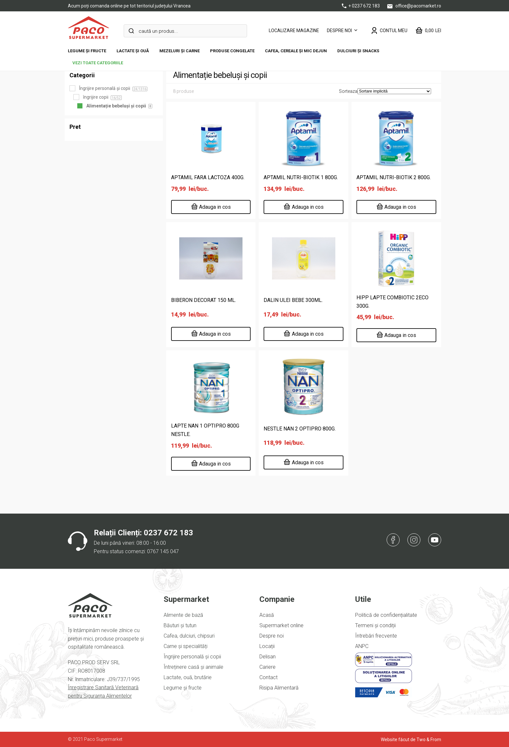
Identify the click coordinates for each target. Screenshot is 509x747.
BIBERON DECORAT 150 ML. (203, 300)
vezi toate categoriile (97, 62)
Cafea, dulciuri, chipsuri (189, 636)
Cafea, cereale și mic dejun (296, 50)
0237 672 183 (168, 532)
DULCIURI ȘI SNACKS (358, 50)
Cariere (267, 667)
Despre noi (339, 30)
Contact (268, 677)
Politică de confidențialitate (386, 615)
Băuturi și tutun (180, 625)
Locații (267, 646)
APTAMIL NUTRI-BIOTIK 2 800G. (393, 177)
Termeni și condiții (375, 625)
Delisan (267, 657)
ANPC (361, 646)
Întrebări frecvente (376, 636)
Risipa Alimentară (279, 688)
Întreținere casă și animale (193, 667)
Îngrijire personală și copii (192, 657)
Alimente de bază (183, 615)
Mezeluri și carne (179, 50)
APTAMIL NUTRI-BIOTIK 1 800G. (301, 177)
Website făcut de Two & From (411, 739)
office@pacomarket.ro (414, 5)
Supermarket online (281, 625)
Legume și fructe (87, 50)
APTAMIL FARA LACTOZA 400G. (207, 177)
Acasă (266, 615)
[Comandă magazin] (394, 91)
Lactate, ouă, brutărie (188, 677)
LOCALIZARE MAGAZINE (294, 30)
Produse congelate (232, 50)
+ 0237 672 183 (361, 5)
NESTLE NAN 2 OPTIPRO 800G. (300, 429)
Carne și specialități (185, 646)
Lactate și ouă (133, 50)
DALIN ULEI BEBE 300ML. (293, 300)
